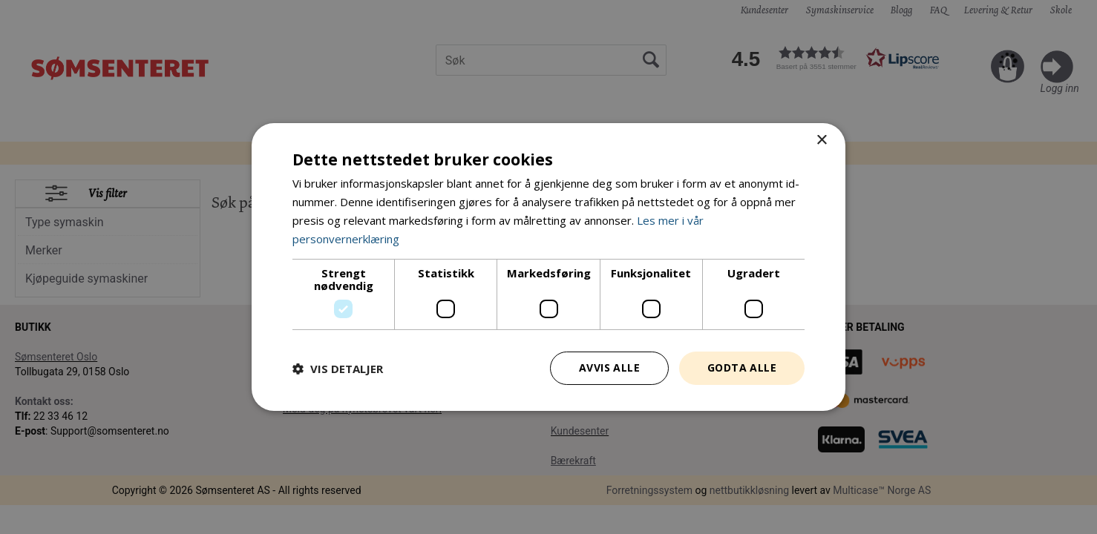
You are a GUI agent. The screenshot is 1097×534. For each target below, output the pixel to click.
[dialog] (548, 267)
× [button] (821, 140)
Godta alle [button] (741, 367)
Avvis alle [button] (609, 367)
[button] (337, 368)
